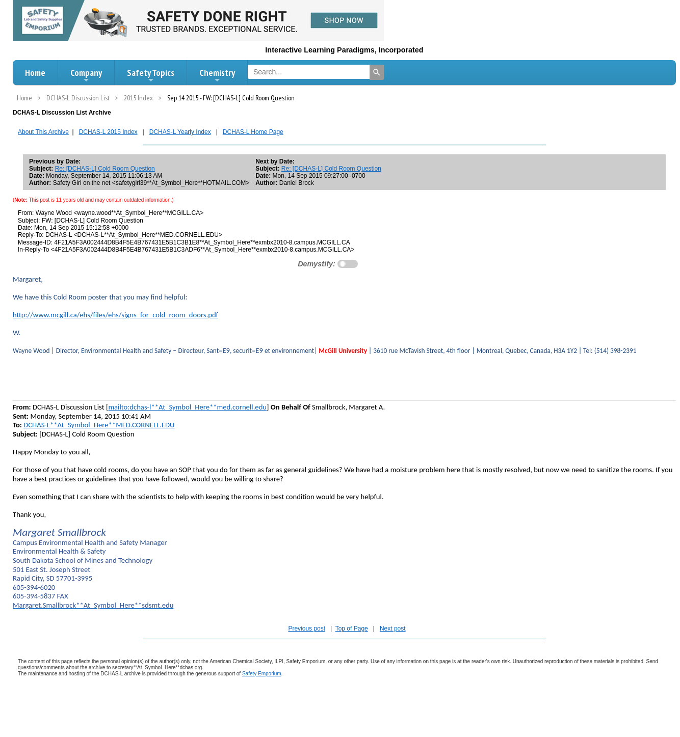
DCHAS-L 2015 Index (108, 131)
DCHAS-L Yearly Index (180, 131)
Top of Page (351, 628)
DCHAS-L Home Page (253, 131)
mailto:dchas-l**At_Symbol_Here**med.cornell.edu (187, 407)
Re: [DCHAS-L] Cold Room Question (105, 168)
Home (35, 72)
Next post (393, 628)
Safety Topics (150, 75)
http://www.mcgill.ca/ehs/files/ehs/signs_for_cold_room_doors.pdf (115, 314)
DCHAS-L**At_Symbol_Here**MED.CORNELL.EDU (98, 424)
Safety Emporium (261, 673)
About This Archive (43, 131)
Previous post (306, 628)
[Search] (377, 72)
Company (86, 75)
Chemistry (217, 75)
